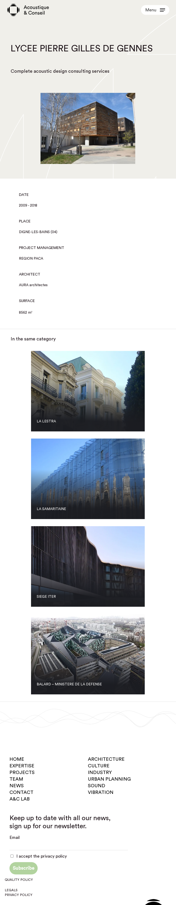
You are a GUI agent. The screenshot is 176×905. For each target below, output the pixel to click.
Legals (11, 890)
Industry (100, 772)
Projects (22, 772)
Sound (96, 785)
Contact (21, 792)
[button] (155, 10)
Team (16, 779)
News (16, 785)
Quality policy (19, 880)
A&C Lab (19, 799)
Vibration (100, 792)
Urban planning (109, 779)
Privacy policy (18, 895)
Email (14, 837)
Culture (98, 766)
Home (16, 759)
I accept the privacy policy (38, 856)
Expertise (21, 766)
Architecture (106, 759)
